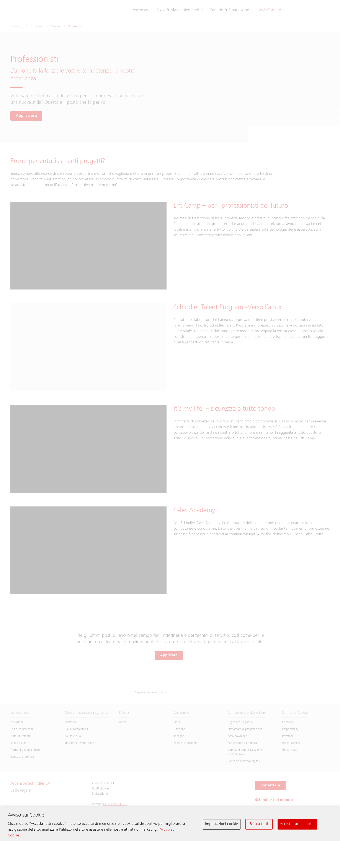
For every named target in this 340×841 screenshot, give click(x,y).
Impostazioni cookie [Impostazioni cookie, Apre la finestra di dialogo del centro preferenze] (221, 825)
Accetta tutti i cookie (297, 825)
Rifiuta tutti (259, 825)
